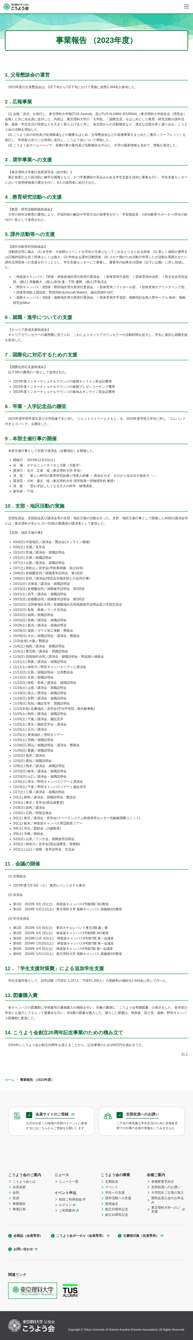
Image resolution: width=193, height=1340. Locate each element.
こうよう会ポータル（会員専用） (80, 1235)
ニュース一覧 (68, 1181)
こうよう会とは (24, 1181)
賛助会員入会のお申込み (167, 1200)
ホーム (10, 1079)
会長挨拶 (19, 1187)
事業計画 (19, 1209)
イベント (111, 1187)
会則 (16, 1192)
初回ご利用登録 (70, 1199)
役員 (16, 1198)
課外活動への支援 (118, 1198)
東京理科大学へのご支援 (166, 1209)
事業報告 (19, 1203)
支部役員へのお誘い (166, 1187)
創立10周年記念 (116, 1214)
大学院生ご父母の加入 (167, 1192)
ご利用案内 (67, 1210)
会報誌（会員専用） (28, 1235)
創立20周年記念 (116, 1209)
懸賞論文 (111, 1203)
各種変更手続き (162, 1181)
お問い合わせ (23, 1249)
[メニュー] (186, 6)
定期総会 (111, 1181)
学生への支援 (115, 1192)
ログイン (65, 1205)
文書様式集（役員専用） (141, 1235)
